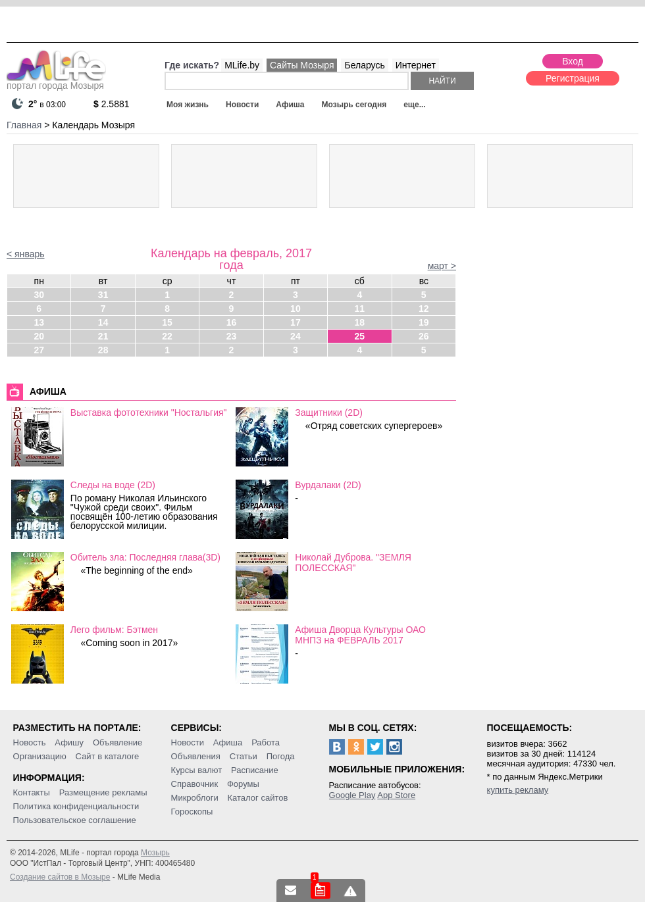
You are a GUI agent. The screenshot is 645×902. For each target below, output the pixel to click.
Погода (281, 756)
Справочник (195, 784)
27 (39, 350)
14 (103, 322)
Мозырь (155, 852)
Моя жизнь (188, 104)
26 (424, 336)
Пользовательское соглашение (74, 820)
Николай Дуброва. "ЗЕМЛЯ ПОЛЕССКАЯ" (353, 562)
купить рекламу (518, 790)
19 (424, 322)
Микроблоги (195, 798)
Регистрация (573, 78)
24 (295, 336)
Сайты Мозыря (302, 65)
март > (442, 266)
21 (103, 336)
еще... (414, 104)
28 (103, 350)
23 (231, 336)
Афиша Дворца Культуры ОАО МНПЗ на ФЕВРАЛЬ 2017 (360, 634)
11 (360, 308)
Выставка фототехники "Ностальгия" (148, 412)
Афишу (69, 742)
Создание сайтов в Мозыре (60, 877)
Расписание (254, 770)
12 (424, 308)
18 (360, 322)
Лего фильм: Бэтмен (114, 629)
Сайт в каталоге (108, 756)
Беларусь (364, 65)
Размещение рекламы (103, 792)
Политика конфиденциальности (76, 806)
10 (295, 308)
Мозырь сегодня (354, 104)
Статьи (243, 756)
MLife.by (241, 65)
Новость (29, 742)
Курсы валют (196, 770)
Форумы (243, 784)
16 (231, 322)
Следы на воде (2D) (112, 485)
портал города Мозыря (56, 81)
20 (39, 336)
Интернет (416, 65)
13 (39, 322)
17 (295, 322)
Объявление (117, 742)
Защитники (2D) (329, 412)
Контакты (31, 792)
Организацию (39, 756)
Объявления (195, 756)
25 (360, 336)
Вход (572, 61)
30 (39, 294)
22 (167, 336)
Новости (242, 104)
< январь (26, 254)
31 (103, 294)
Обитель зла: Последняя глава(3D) (145, 557)
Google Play (352, 795)
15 (167, 322)
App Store (396, 795)
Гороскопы (192, 811)
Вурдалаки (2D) (328, 485)
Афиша (290, 104)
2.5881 (111, 104)
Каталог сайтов (258, 798)
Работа (265, 742)
